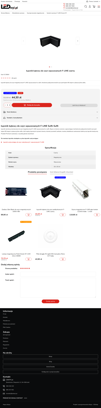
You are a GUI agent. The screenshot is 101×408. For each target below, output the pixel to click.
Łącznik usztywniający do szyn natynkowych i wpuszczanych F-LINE (23, 142)
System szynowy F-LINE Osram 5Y (57, 13)
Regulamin (6, 345)
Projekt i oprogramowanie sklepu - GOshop (85, 404)
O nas (4, 314)
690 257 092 (70, 6)
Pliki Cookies (6, 327)
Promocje (17, 1)
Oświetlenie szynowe (18, 13)
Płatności (5, 341)
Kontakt (5, 317)
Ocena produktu (11, 268)
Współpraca (6, 321)
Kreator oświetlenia (6, 1)
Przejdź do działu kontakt (13, 398)
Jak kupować (6, 335)
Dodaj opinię (50, 301)
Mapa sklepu (6, 404)
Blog (50, 362)
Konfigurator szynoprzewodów (50, 372)
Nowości (24, 1)
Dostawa (5, 338)
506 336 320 (70, 4)
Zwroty (5, 348)
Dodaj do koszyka (33, 105)
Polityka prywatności (9, 324)
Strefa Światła (50, 367)
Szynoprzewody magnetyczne (35, 13)
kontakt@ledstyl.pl (72, 8)
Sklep (50, 356)
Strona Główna (5, 13)
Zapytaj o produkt (79, 105)
